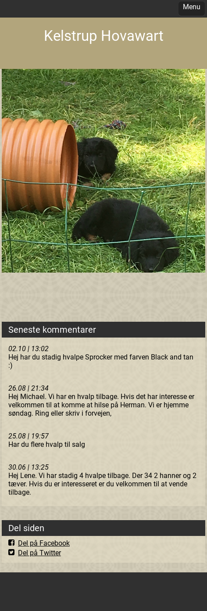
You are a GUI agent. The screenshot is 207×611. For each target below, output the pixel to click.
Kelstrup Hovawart (104, 35)
